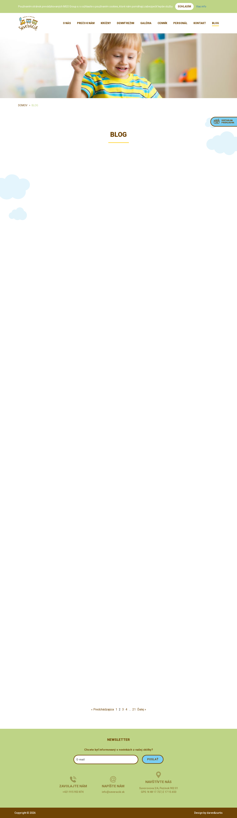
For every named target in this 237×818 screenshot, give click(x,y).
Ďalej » (141, 709)
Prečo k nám (86, 23)
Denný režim (125, 23)
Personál (180, 23)
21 (134, 709)
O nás (67, 23)
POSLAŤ (152, 759)
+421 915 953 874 (73, 791)
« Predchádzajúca (102, 709)
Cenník (162, 23)
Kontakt (199, 23)
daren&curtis (215, 812)
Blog (215, 23)
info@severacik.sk (113, 791)
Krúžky (106, 23)
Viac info (201, 6)
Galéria (145, 23)
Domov (22, 105)
